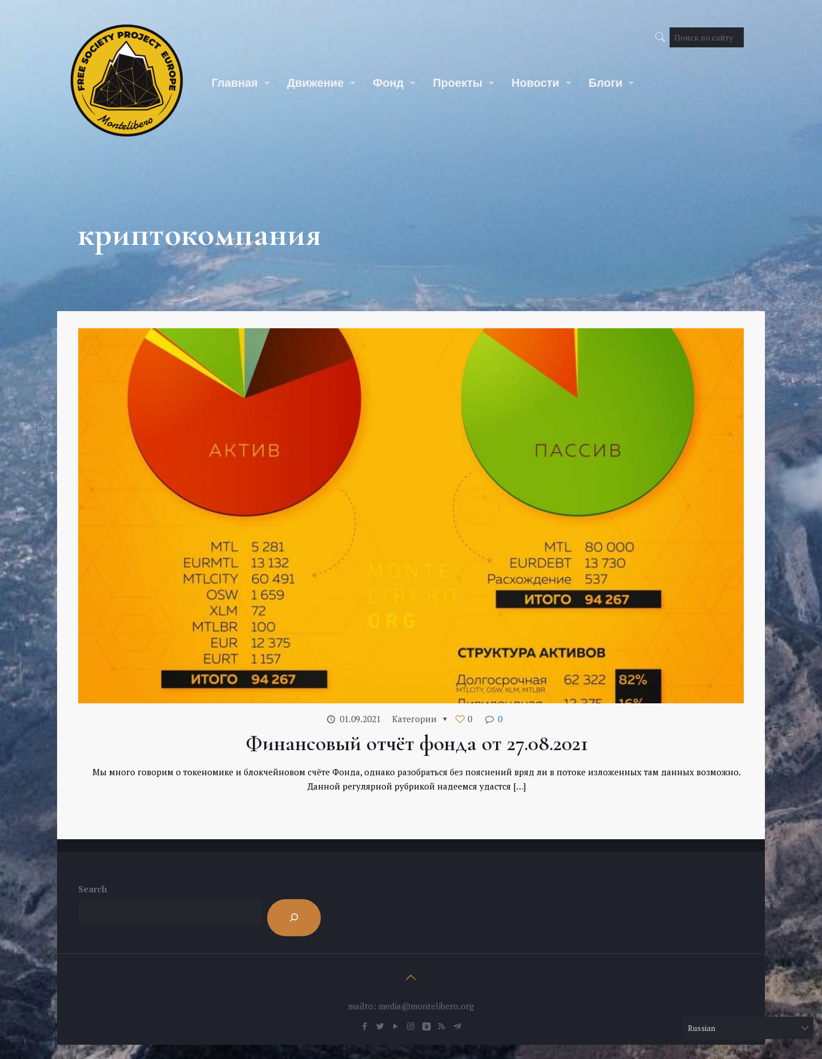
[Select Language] (747, 1028)
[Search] (294, 917)
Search (92, 889)
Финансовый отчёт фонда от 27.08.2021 (416, 743)
